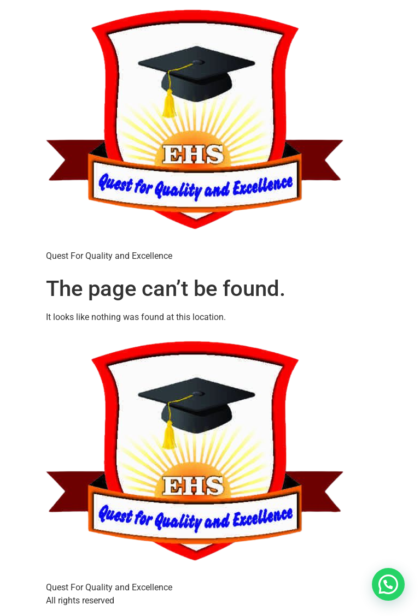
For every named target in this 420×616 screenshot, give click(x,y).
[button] (388, 584)
